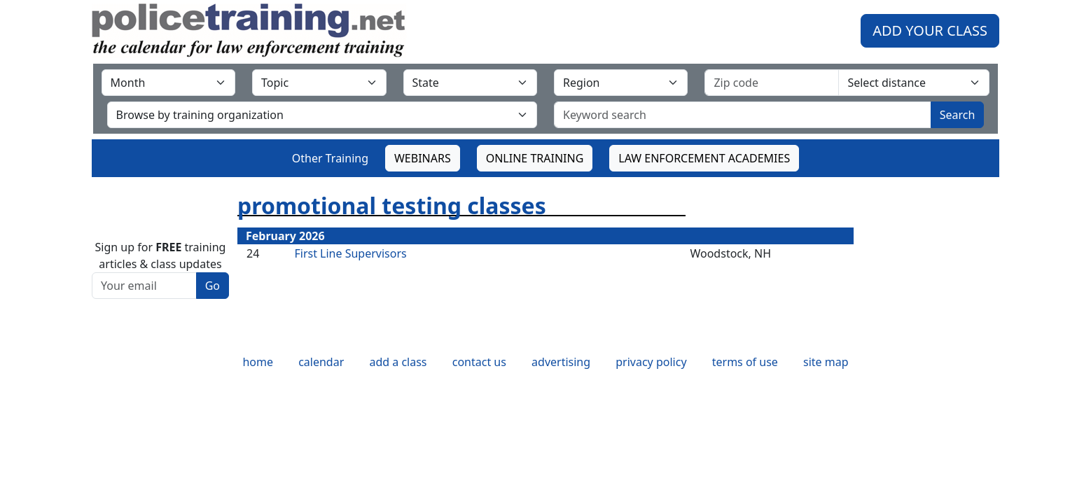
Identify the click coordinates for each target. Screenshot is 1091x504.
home (257, 362)
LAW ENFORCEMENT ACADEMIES (704, 158)
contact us (479, 362)
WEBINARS (422, 158)
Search (957, 114)
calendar (321, 362)
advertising (560, 362)
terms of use (745, 362)
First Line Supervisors (350, 253)
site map (826, 362)
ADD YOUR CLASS (930, 30)
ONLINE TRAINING (535, 158)
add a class (397, 362)
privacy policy (651, 362)
